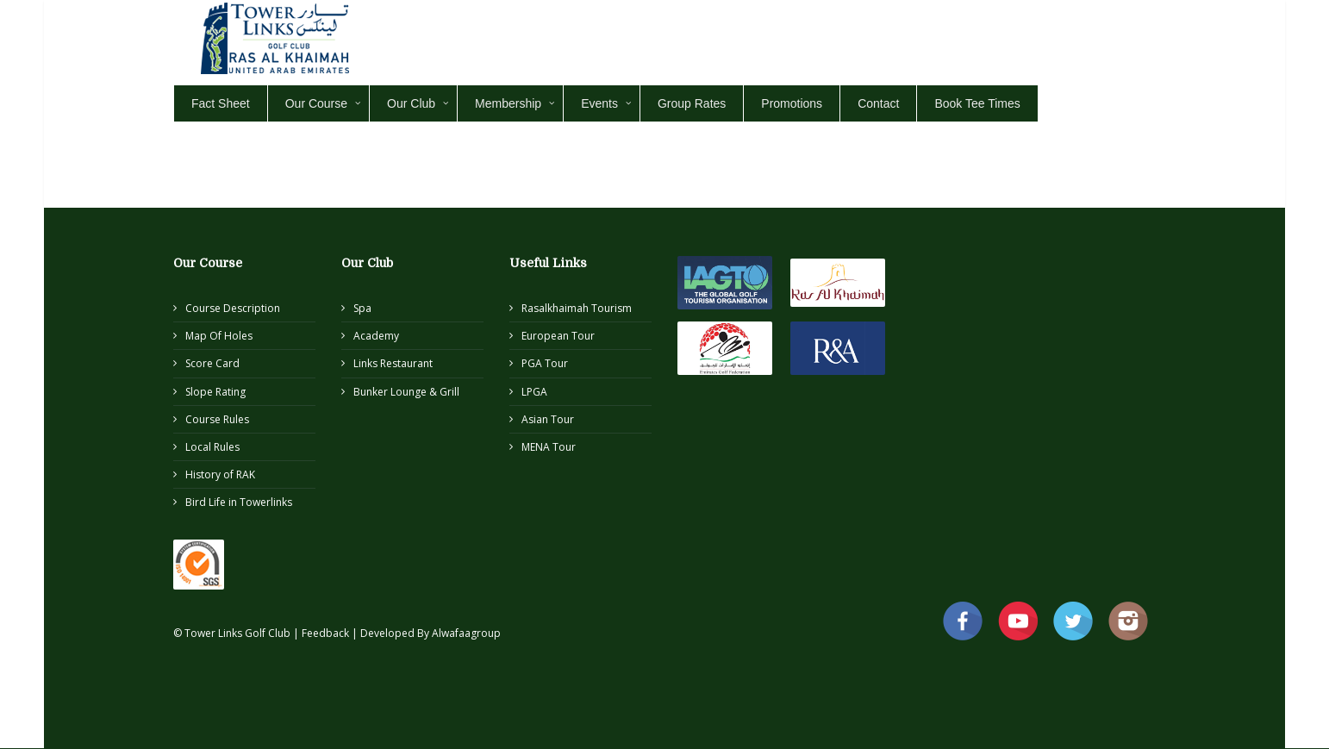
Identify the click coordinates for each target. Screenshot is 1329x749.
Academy (376, 335)
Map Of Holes (219, 335)
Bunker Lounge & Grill (406, 391)
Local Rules (212, 447)
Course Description (232, 308)
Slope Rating (215, 391)
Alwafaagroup (466, 633)
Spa (362, 308)
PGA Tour (544, 363)
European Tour (558, 335)
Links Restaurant (393, 363)
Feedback (327, 633)
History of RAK (220, 474)
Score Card (212, 363)
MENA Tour (548, 447)
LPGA (534, 391)
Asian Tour (547, 419)
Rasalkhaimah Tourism (576, 308)
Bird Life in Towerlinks (238, 502)
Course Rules (217, 419)
